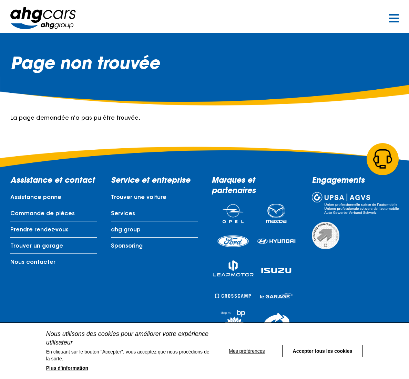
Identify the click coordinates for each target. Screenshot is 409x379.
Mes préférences (247, 356)
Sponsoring (127, 246)
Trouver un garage (36, 246)
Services (123, 214)
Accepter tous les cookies (322, 356)
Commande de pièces (42, 214)
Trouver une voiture (138, 197)
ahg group (126, 230)
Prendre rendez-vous (39, 230)
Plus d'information (67, 373)
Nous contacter (32, 262)
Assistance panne (35, 197)
